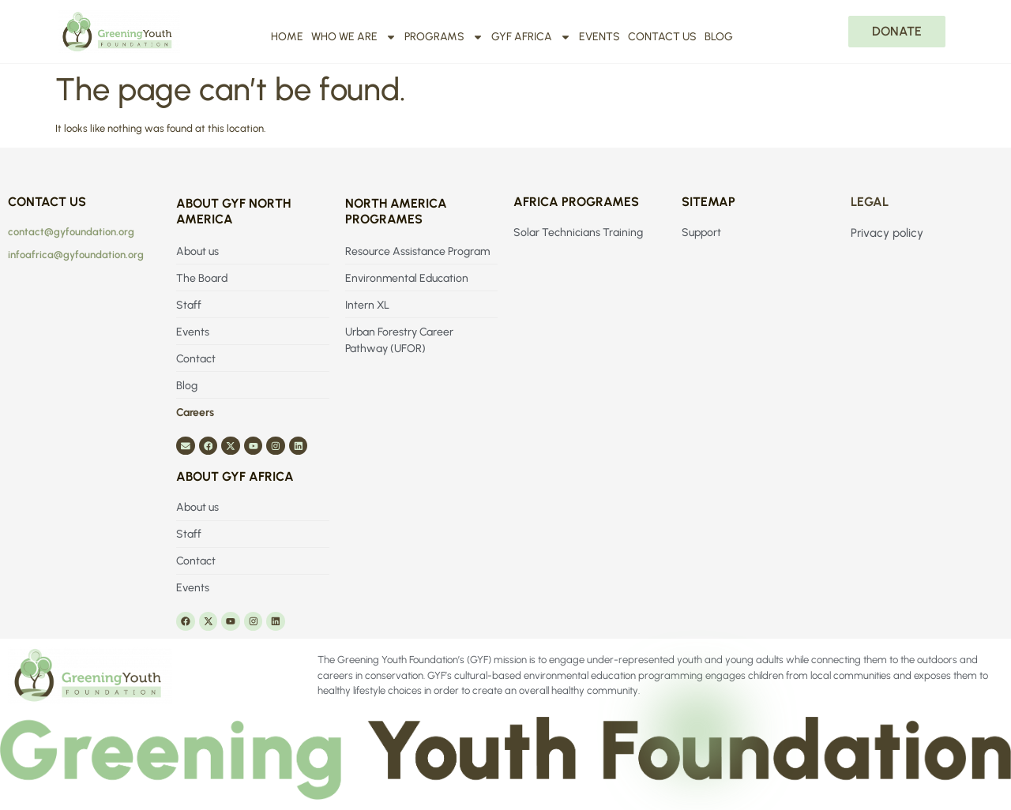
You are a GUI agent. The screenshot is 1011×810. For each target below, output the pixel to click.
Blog (719, 36)
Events (599, 36)
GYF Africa (531, 37)
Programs (443, 37)
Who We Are (354, 37)
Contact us (662, 36)
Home (287, 36)
